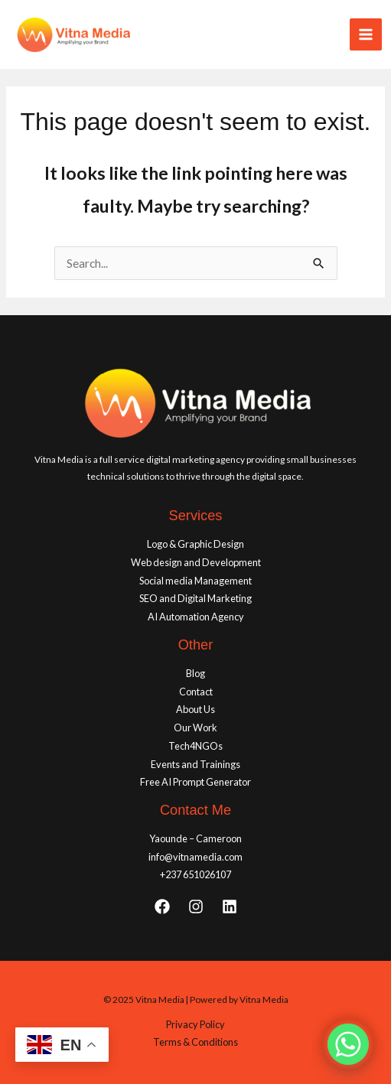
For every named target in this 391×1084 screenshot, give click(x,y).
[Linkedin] (229, 906)
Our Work (195, 727)
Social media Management (195, 581)
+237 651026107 (195, 874)
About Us (195, 709)
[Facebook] (162, 906)
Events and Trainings (195, 764)
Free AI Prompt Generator (195, 782)
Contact (196, 691)
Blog (195, 673)
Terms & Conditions (195, 1042)
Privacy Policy (195, 1024)
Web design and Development (196, 562)
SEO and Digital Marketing (195, 598)
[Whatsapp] (348, 1044)
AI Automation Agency (196, 616)
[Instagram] (196, 906)
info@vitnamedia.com (195, 857)
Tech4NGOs (195, 746)
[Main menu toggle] (366, 34)
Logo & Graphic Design (195, 544)
